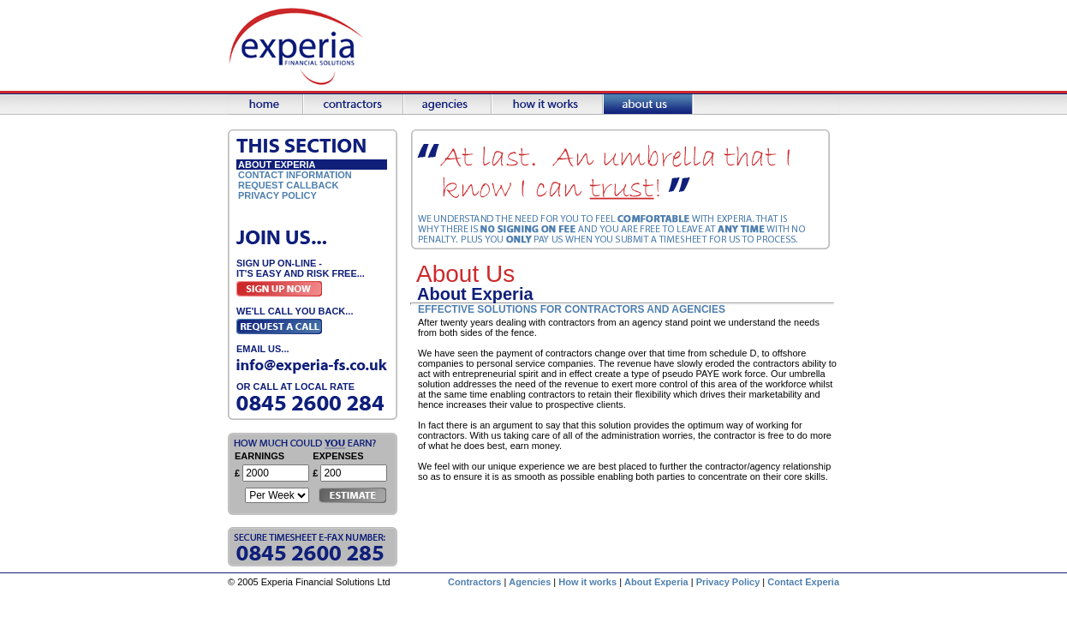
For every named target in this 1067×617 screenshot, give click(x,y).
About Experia (656, 582)
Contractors (474, 582)
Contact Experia (803, 582)
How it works (587, 582)
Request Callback (288, 185)
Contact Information (295, 175)
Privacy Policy (277, 195)
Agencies (530, 582)
